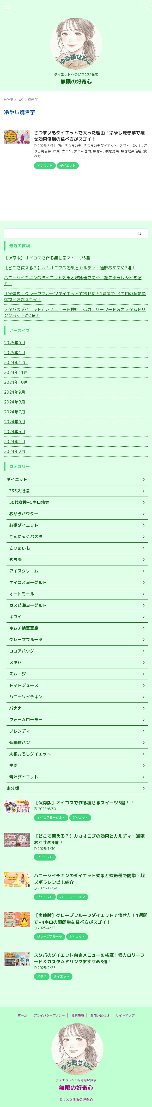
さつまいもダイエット (100, 145)
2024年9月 (14, 392)
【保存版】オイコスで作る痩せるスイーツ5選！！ (51, 258)
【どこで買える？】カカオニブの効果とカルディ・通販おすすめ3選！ (70, 268)
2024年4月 (14, 441)
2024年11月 (16, 372)
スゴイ (124, 145)
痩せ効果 (112, 151)
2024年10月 (16, 382)
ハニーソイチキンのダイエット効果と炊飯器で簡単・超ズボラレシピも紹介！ (73, 280)
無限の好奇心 (76, 81)
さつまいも (72, 145)
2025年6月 (14, 343)
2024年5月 (14, 431)
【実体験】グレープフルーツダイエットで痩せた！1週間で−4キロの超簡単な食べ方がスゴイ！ (75, 296)
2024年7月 (14, 412)
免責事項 (77, 1015)
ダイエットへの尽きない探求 (76, 1080)
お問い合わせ (99, 1015)
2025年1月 (14, 352)
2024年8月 (14, 402)
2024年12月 (16, 362)
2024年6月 (14, 422)
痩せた (98, 151)
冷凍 (56, 151)
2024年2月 (14, 451)
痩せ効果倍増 (131, 151)
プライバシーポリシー (49, 1015)
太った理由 (82, 151)
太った (67, 151)
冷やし (137, 145)
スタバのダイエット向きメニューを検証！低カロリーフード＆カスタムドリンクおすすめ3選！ (75, 312)
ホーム (22, 1015)
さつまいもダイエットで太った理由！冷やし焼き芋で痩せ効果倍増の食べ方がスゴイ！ (89, 136)
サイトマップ (125, 1015)
